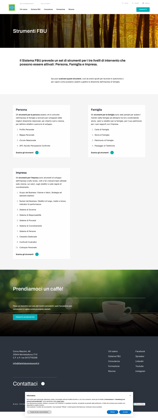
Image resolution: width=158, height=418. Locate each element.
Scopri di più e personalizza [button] (39, 412)
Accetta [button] (125, 412)
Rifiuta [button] (112, 412)
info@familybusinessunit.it (26, 369)
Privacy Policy (140, 410)
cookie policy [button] (60, 401)
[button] (130, 395)
